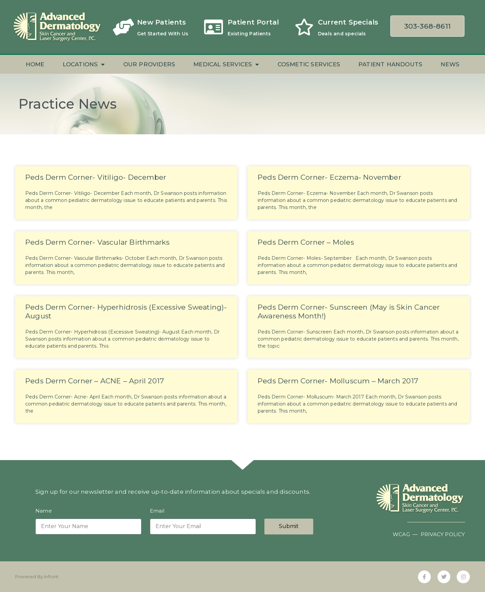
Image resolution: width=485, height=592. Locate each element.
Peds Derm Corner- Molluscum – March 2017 (338, 381)
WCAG (401, 534)
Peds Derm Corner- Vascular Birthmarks (97, 242)
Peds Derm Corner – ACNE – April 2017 (94, 381)
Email (157, 511)
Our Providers (149, 64)
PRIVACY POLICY (443, 534)
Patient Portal (253, 22)
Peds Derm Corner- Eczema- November (329, 177)
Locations (84, 64)
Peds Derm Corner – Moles (306, 242)
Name (43, 511)
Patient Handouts (390, 64)
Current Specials (348, 22)
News (450, 64)
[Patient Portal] (213, 27)
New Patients (161, 22)
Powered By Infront (37, 576)
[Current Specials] (304, 27)
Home (35, 64)
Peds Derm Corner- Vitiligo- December (95, 177)
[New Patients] (123, 27)
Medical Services (226, 64)
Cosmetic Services (309, 64)
